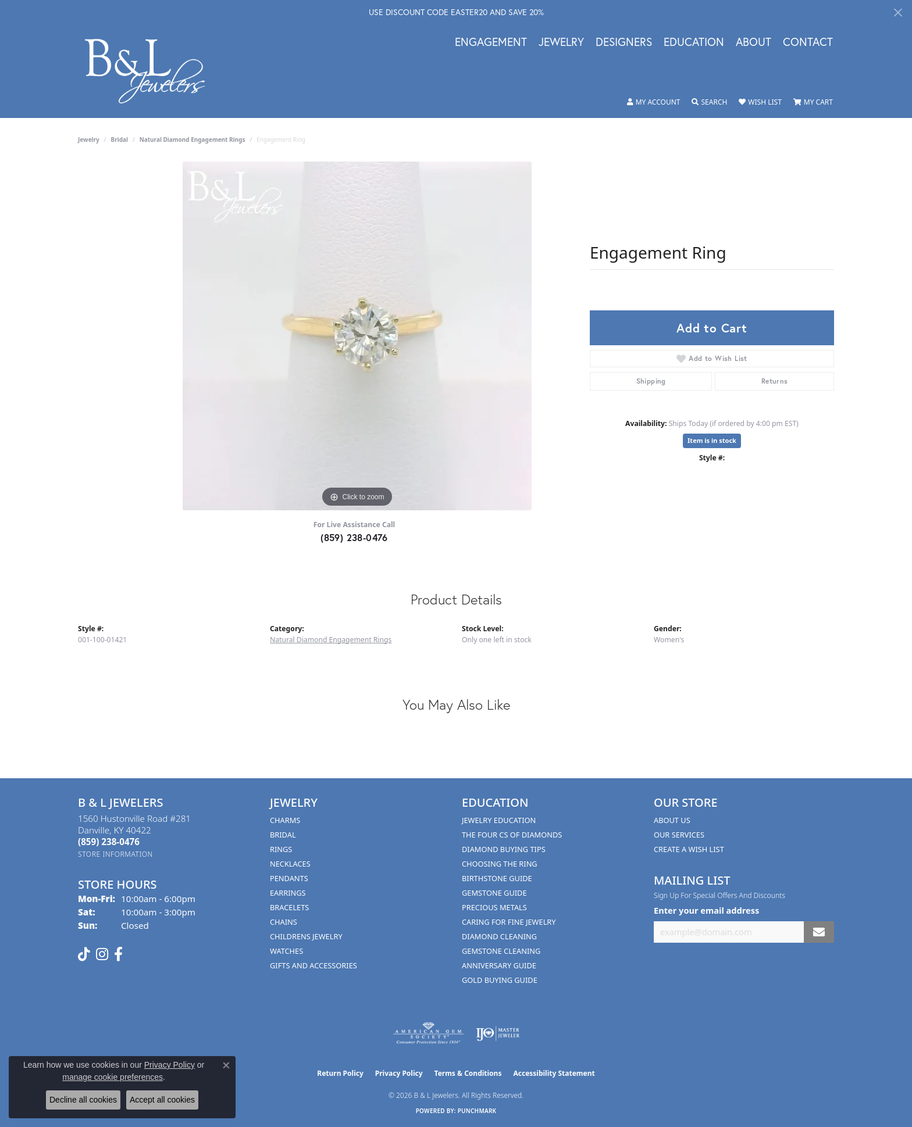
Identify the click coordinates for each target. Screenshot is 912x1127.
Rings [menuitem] (281, 849)
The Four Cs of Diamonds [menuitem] (512, 834)
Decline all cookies (83, 1099)
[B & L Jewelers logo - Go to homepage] (151, 71)
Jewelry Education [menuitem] (499, 820)
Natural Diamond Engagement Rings (192, 139)
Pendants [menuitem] (289, 878)
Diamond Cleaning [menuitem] (499, 936)
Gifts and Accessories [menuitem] (313, 965)
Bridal (119, 139)
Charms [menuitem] (285, 820)
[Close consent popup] (226, 1065)
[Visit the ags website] (428, 1033)
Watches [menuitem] (286, 951)
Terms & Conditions (468, 1073)
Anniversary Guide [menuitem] (499, 965)
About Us (672, 820)
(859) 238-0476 (354, 537)
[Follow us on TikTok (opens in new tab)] (84, 954)
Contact (808, 42)
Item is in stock (711, 440)
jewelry (88, 139)
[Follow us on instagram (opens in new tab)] (102, 954)
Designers (624, 42)
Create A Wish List (689, 849)
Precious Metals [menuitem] (494, 907)
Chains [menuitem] (283, 922)
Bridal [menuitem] (283, 834)
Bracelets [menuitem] (289, 907)
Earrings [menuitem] (288, 893)
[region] (357, 336)
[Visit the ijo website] (497, 1033)
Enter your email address (706, 910)
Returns (774, 381)
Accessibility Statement (553, 1073)
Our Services (679, 834)
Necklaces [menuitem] (290, 863)
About (753, 42)
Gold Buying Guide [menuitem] (499, 980)
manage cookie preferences (112, 1077)
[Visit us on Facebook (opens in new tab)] (118, 954)
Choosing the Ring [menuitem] (499, 863)
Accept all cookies (162, 1099)
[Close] (897, 12)
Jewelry (561, 42)
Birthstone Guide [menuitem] (497, 878)
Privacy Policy (399, 1073)
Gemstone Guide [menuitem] (494, 893)
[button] (654, 102)
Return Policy (340, 1073)
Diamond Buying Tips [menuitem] (504, 849)
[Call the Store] (109, 841)
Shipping (651, 381)
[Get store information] (115, 854)
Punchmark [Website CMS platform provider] (477, 1111)
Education (694, 42)
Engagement (491, 42)
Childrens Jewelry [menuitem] (306, 936)
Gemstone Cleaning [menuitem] (501, 951)
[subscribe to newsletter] (819, 932)
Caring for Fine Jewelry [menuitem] (509, 922)
